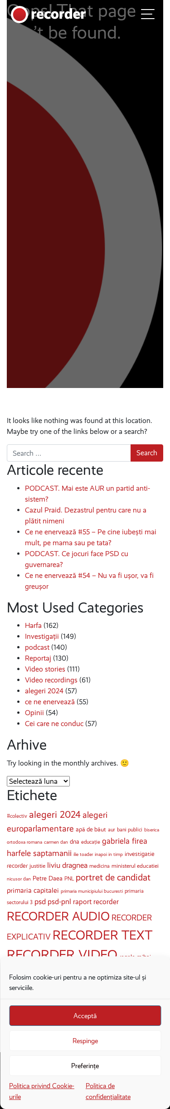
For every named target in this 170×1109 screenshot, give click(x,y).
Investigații (42, 636)
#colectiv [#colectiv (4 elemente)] (17, 816)
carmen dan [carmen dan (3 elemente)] (56, 842)
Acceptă (85, 1016)
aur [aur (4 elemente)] (111, 829)
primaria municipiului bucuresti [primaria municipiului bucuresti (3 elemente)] (92, 891)
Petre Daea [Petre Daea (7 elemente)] (48, 878)
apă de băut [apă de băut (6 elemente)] (91, 829)
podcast (37, 647)
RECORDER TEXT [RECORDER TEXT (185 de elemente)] (102, 935)
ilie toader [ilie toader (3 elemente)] (83, 854)
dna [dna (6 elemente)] (74, 841)
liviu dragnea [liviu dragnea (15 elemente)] (67, 865)
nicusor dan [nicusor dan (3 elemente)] (19, 879)
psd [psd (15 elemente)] (40, 901)
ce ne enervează (50, 701)
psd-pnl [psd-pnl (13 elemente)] (59, 901)
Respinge (85, 1041)
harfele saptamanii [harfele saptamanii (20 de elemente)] (39, 853)
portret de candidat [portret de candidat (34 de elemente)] (113, 877)
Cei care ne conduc (54, 723)
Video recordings (51, 680)
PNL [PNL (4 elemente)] (69, 878)
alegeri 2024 (44, 690)
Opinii (34, 712)
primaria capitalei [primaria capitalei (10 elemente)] (33, 890)
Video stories (45, 669)
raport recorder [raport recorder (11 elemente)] (96, 901)
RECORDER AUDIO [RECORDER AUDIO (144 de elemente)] (58, 916)
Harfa (33, 625)
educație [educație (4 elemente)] (90, 842)
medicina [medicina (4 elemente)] (99, 866)
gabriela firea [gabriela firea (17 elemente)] (124, 841)
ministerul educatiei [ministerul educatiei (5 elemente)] (135, 865)
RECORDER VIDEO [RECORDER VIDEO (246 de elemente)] (62, 954)
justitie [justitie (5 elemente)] (37, 865)
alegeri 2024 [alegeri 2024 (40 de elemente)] (55, 815)
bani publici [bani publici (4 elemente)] (129, 829)
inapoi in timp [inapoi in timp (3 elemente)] (109, 854)
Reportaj (38, 658)
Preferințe (85, 1066)
